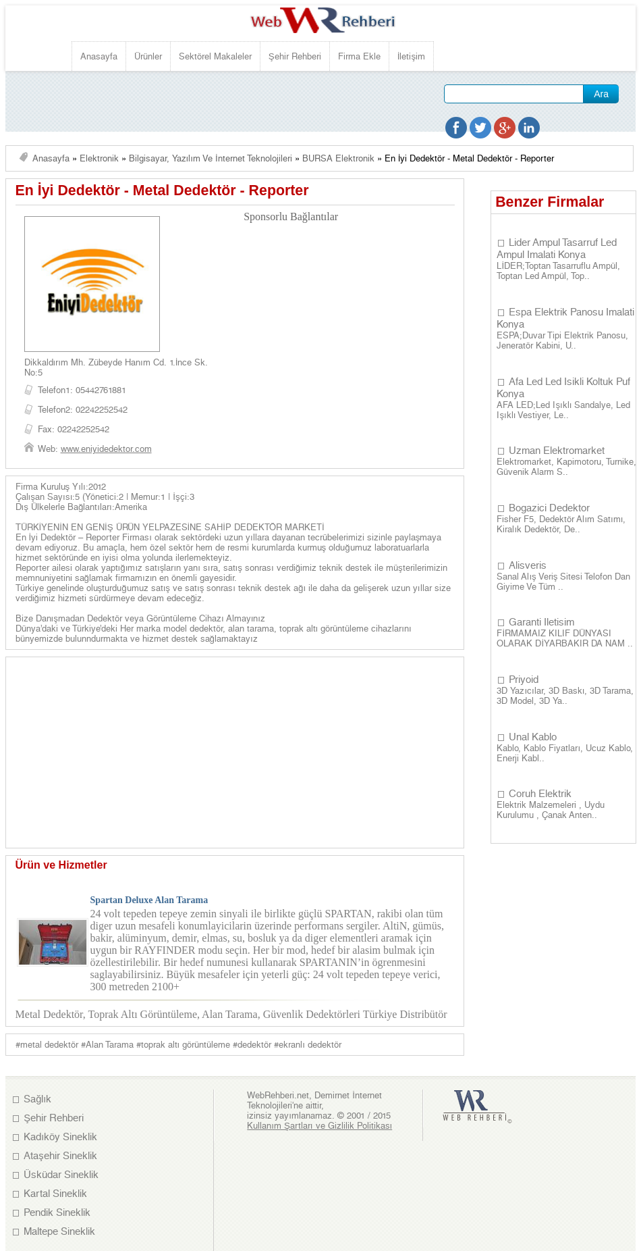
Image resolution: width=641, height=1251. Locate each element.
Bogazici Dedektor (549, 508)
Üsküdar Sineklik (61, 1175)
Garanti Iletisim (541, 622)
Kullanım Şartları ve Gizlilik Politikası (319, 1126)
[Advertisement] (264, 142)
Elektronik (99, 158)
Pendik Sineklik (57, 1212)
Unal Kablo (533, 737)
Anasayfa (98, 56)
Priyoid (523, 679)
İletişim (411, 56)
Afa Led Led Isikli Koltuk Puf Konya (563, 388)
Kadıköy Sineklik (60, 1137)
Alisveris (528, 565)
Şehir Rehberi (295, 56)
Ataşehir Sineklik (60, 1156)
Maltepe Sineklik (59, 1231)
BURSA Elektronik (338, 158)
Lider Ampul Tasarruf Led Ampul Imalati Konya (557, 248)
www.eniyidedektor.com (106, 449)
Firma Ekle (359, 56)
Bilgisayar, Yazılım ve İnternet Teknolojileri (210, 158)
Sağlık (37, 1099)
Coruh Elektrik (540, 794)
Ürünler (148, 56)
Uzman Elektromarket (557, 450)
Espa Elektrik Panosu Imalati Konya (565, 318)
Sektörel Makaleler (215, 56)
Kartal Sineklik (55, 1194)
